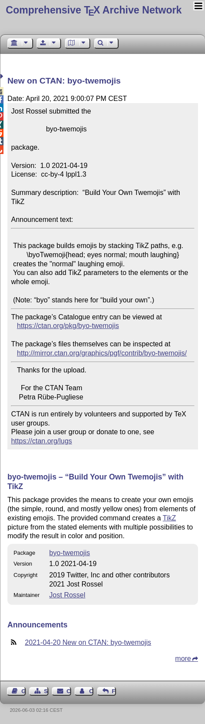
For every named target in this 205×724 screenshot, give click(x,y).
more (183, 658)
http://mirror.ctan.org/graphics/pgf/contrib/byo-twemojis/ (102, 353)
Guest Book (23, 691)
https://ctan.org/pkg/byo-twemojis (68, 325)
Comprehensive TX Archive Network (93, 10)
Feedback (114, 691)
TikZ (169, 518)
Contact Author (91, 691)
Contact (69, 691)
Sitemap (46, 691)
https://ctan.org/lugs (41, 441)
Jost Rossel (67, 595)
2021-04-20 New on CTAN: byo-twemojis (88, 642)
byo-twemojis (69, 552)
